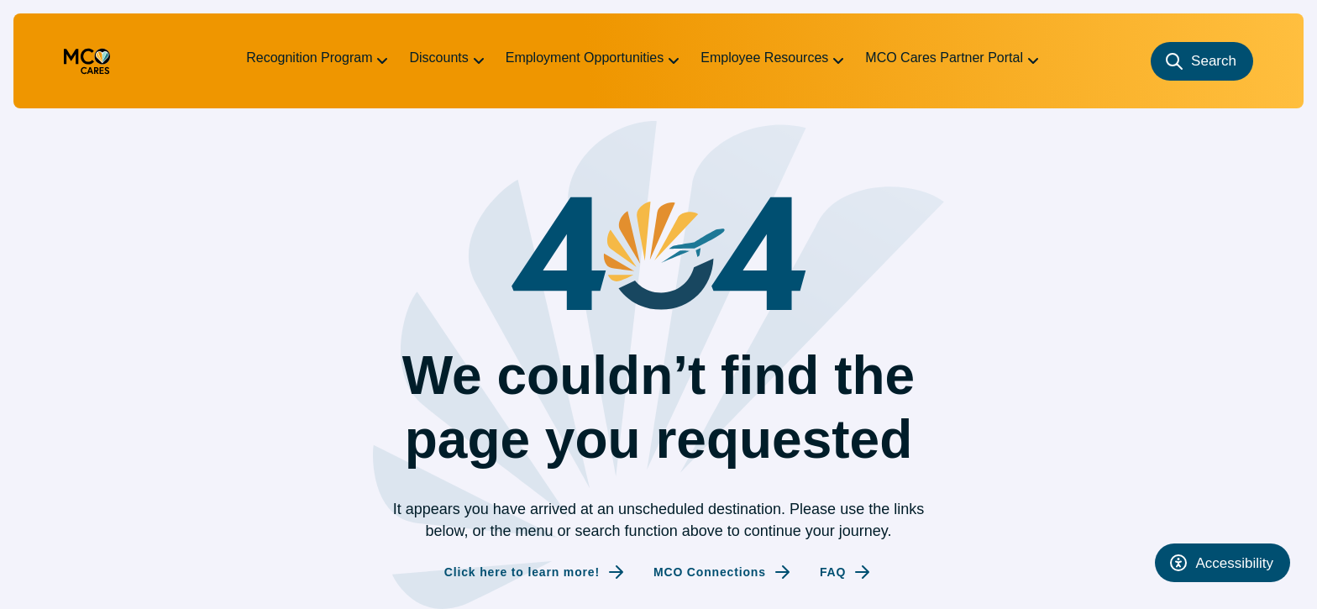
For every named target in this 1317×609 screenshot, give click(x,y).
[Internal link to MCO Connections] (723, 572)
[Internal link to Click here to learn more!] (535, 572)
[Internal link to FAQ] (846, 572)
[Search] (1202, 61)
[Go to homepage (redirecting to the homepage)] (87, 61)
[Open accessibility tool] (1222, 562)
